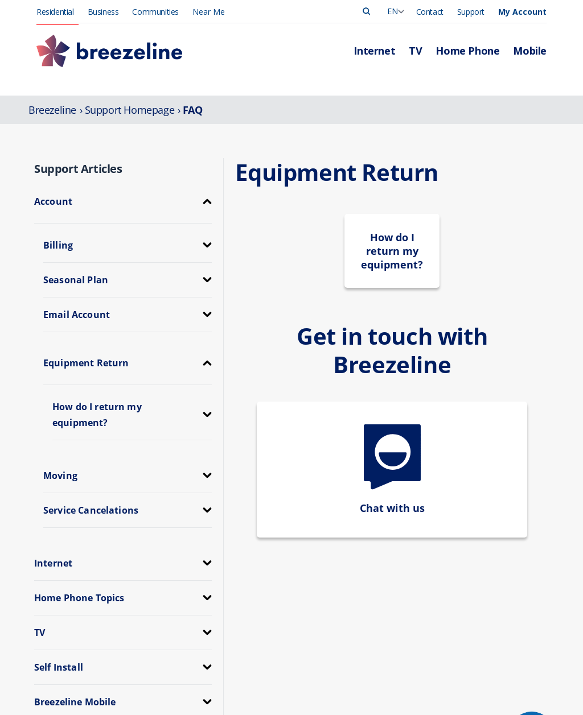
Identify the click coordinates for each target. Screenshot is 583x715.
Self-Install (366, 706)
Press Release (481, 647)
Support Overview (379, 671)
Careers (470, 671)
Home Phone (263, 659)
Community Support (492, 706)
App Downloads (376, 694)
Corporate (474, 682)
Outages (363, 659)
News (467, 659)
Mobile (252, 671)
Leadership (476, 635)
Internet (254, 635)
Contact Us (367, 682)
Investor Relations (488, 694)
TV (244, 647)
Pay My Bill (367, 647)
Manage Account (378, 635)
